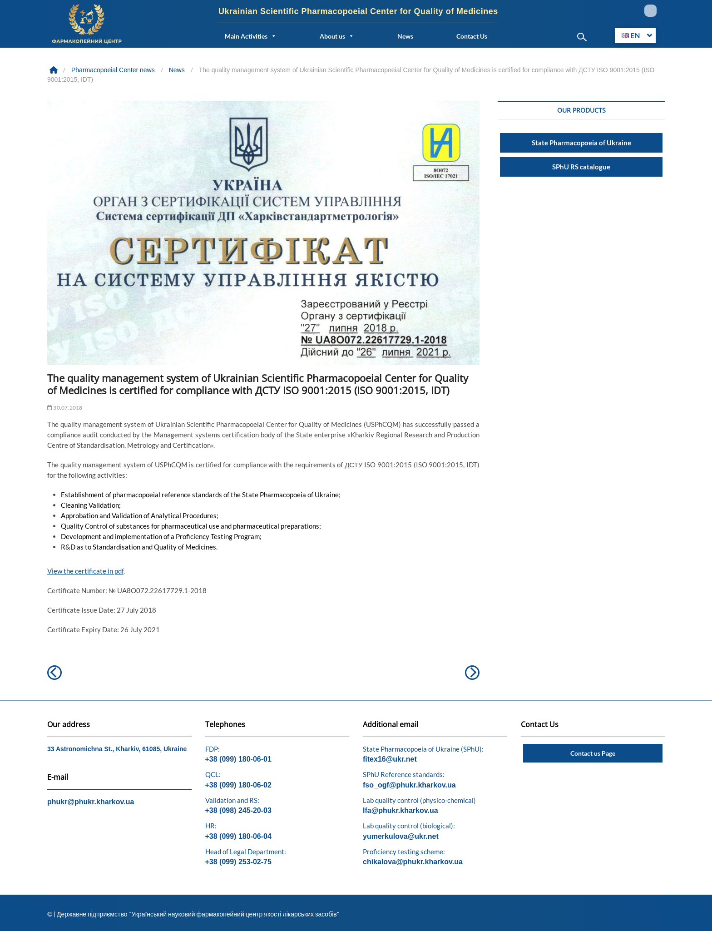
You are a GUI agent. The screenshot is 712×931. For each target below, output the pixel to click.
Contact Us (471, 36)
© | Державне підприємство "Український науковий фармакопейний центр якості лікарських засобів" (193, 914)
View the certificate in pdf (85, 571)
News (405, 36)
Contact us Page (592, 753)
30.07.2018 (64, 407)
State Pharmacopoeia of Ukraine (581, 143)
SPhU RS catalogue (581, 167)
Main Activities (251, 36)
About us (337, 36)
